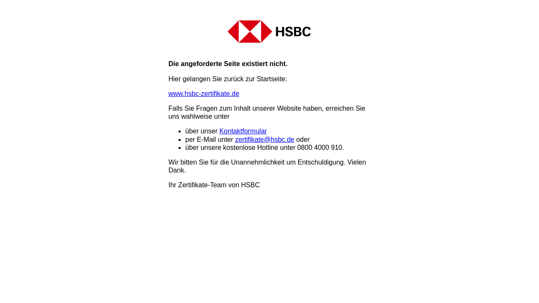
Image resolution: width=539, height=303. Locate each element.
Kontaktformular (243, 131)
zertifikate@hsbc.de (264, 139)
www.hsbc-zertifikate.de (203, 93)
